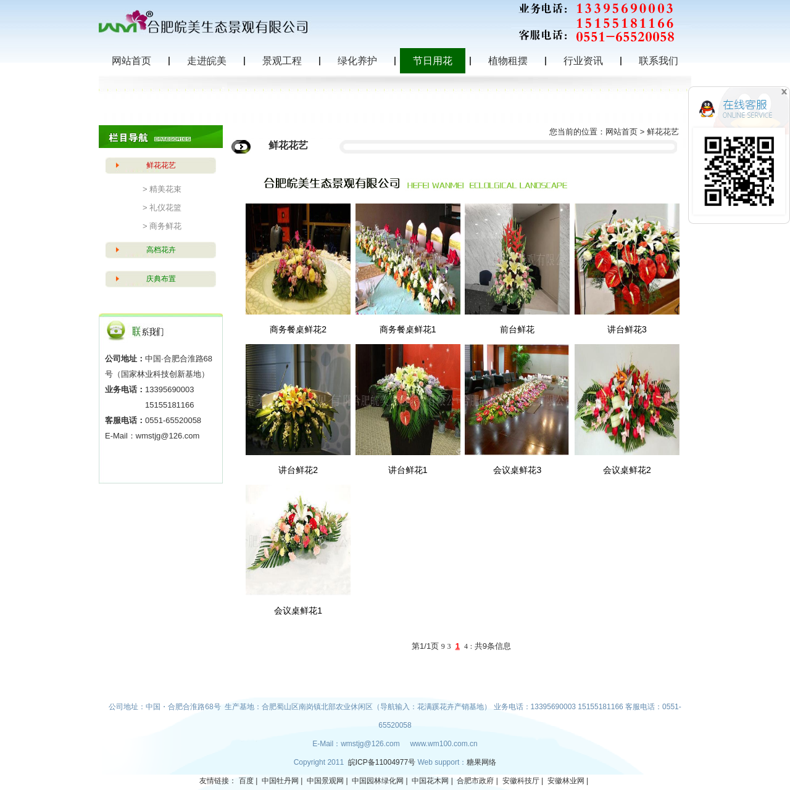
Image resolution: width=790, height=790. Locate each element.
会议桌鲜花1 (298, 610)
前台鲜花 (517, 329)
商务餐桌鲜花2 (298, 329)
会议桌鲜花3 (517, 470)
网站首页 (131, 61)
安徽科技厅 (520, 780)
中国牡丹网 (280, 780)
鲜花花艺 (161, 165)
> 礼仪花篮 (162, 207)
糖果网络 (481, 762)
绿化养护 (357, 61)
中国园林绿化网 (378, 780)
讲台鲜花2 (298, 470)
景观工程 (282, 61)
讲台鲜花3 (627, 329)
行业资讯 (583, 61)
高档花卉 (161, 249)
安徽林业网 (565, 780)
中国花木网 (430, 780)
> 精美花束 (162, 189)
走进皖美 (207, 61)
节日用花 (432, 61)
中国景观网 (325, 780)
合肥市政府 (475, 780)
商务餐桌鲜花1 (408, 329)
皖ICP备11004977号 (383, 762)
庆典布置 (161, 278)
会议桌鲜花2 (627, 470)
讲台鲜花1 (408, 470)
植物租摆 (508, 61)
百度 (246, 780)
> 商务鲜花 (162, 226)
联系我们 (658, 61)
